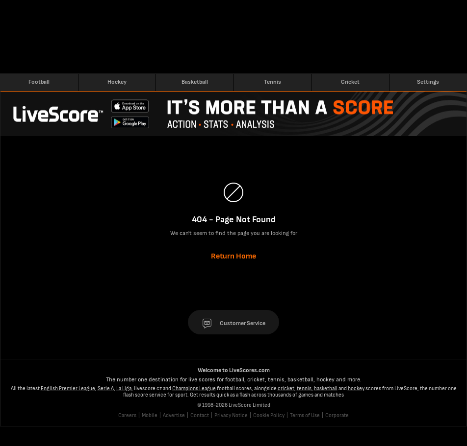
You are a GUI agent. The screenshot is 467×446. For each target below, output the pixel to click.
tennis (304, 388)
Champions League (194, 388)
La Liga (123, 388)
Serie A (106, 388)
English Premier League (68, 388)
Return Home (233, 256)
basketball (325, 388)
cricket (286, 388)
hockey (356, 388)
